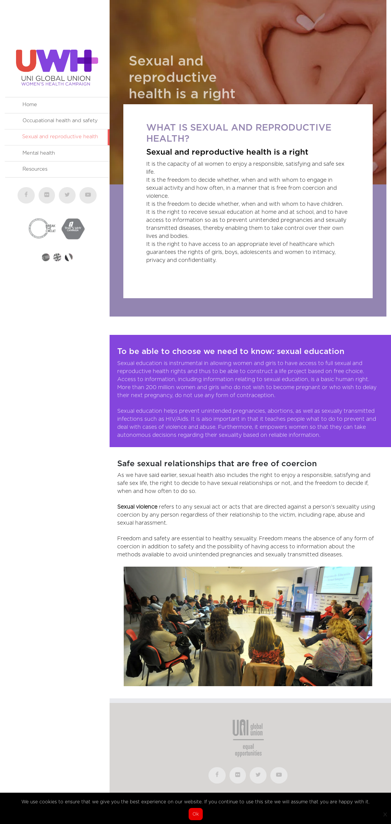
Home (30, 104)
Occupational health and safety (60, 120)
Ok (195, 814)
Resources (35, 169)
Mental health (39, 153)
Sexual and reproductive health (60, 136)
